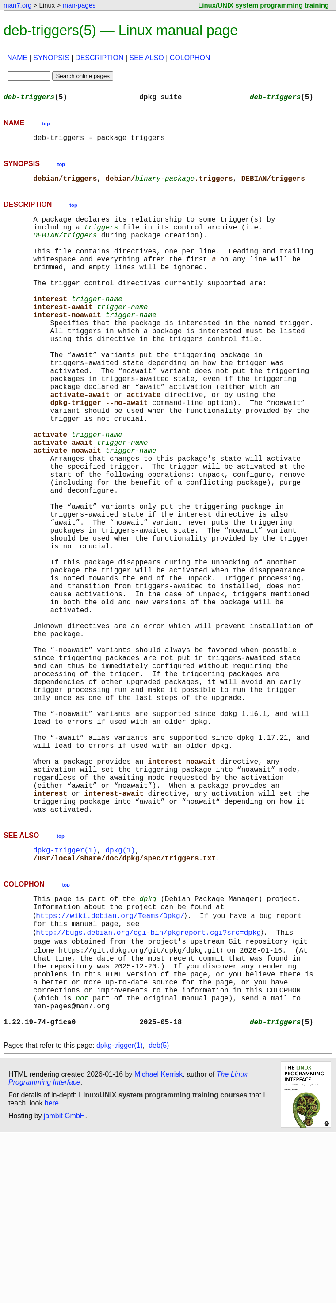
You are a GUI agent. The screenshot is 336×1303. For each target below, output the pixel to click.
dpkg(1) (120, 990)
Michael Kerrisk (158, 1241)
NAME (17, 58)
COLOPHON (190, 58)
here (52, 1269)
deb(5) (159, 1212)
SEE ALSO (147, 58)
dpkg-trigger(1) (65, 990)
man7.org (17, 5)
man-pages (78, 5)
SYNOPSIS (51, 58)
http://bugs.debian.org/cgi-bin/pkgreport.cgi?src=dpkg (150, 1081)
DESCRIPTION (99, 58)
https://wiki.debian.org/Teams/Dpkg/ (112, 1061)
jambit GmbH (64, 1282)
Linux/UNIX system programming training (263, 5)
